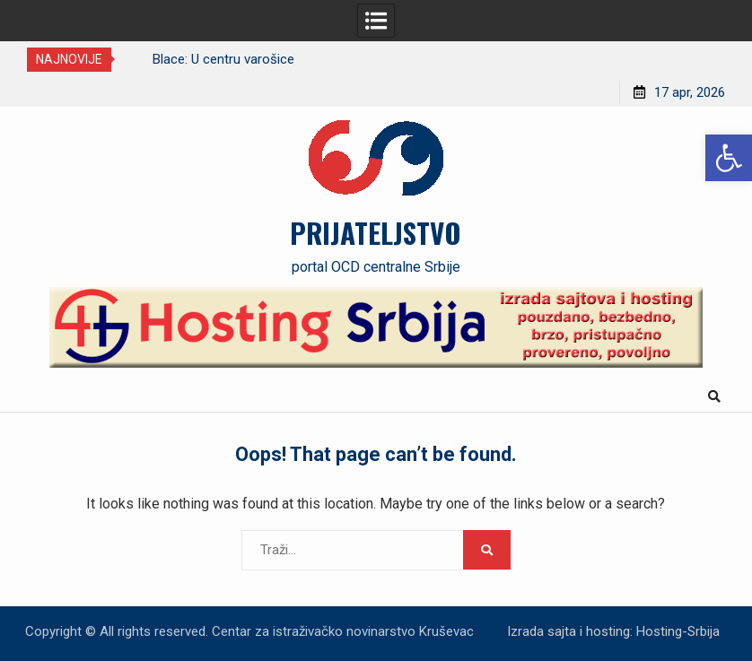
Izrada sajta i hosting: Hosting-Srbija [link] (613, 631)
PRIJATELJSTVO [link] (375, 232)
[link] (728, 158)
